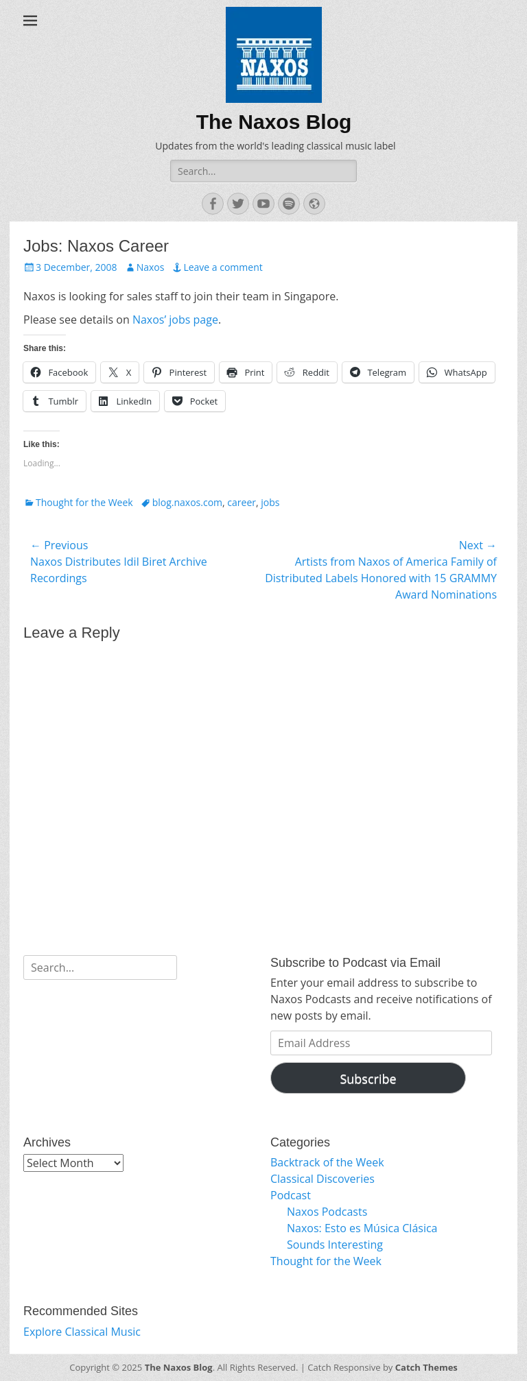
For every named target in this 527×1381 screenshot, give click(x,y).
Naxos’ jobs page (175, 319)
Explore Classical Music (82, 1331)
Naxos (151, 267)
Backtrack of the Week (327, 1162)
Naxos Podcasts (327, 1211)
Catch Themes (426, 1367)
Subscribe (368, 1078)
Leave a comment (222, 267)
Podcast (290, 1195)
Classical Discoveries (322, 1178)
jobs (270, 502)
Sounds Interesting (335, 1244)
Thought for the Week (84, 502)
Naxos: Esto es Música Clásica (362, 1228)
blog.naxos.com (187, 502)
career (241, 502)
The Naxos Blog (274, 121)
